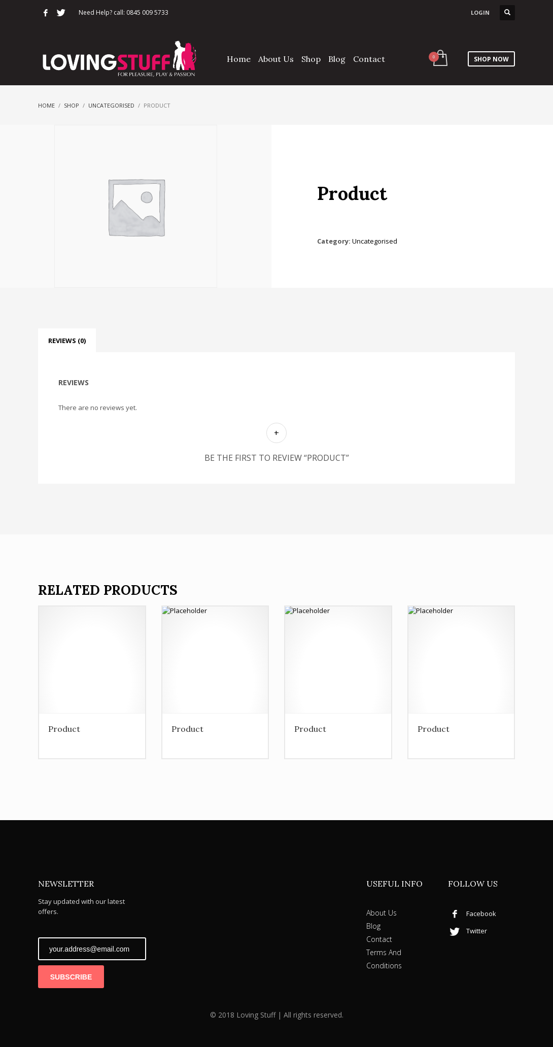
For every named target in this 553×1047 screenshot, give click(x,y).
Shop (71, 105)
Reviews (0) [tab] (67, 340)
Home (46, 105)
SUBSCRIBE (71, 977)
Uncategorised (111, 105)
